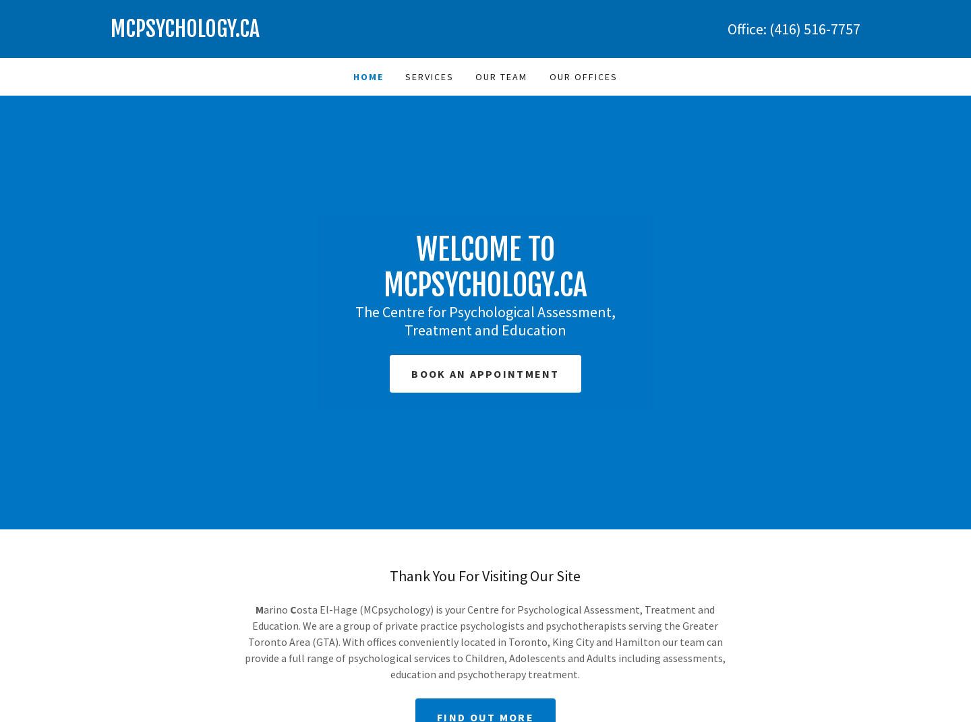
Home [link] (368, 77)
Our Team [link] (501, 77)
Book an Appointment (485, 374)
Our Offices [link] (584, 77)
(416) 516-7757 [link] (814, 29)
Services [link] (429, 77)
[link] (298, 33)
